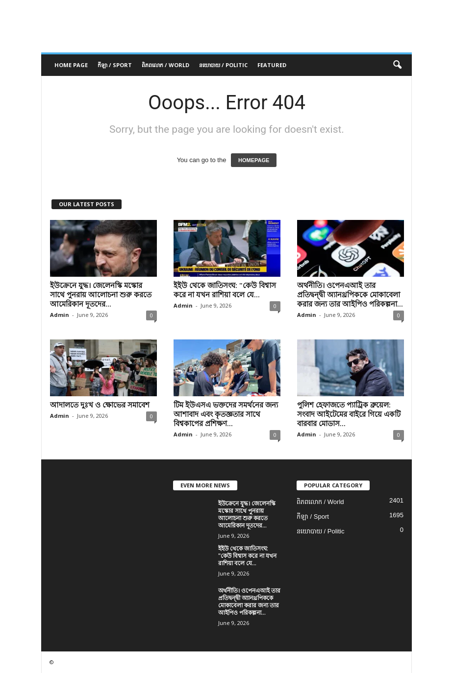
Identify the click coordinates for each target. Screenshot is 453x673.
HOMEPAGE (253, 160)
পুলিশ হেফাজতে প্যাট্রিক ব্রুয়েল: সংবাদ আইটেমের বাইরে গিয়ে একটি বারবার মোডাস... (349, 414)
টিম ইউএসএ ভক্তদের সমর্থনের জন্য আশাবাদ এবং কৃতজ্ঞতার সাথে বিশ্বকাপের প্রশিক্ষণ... (226, 414)
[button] (397, 65)
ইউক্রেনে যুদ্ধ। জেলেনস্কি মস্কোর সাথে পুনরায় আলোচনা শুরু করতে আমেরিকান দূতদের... (100, 294)
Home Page (71, 65)
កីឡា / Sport (115, 65)
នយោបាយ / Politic (223, 65)
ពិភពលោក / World (165, 65)
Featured (271, 65)
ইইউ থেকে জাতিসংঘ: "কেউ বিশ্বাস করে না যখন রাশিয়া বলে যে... (225, 289)
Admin (59, 314)
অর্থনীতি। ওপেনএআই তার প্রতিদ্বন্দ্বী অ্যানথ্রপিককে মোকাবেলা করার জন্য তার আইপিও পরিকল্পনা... (350, 294)
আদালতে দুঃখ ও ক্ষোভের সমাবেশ (100, 404)
